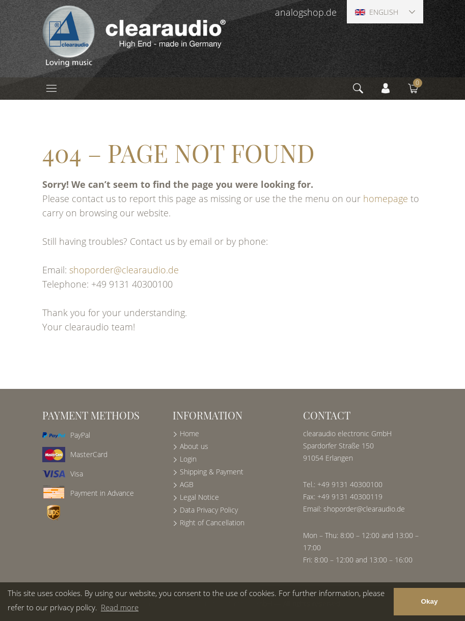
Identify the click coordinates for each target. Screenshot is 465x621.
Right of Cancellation (212, 522)
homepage (385, 198)
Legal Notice (199, 497)
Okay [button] (429, 601)
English (376, 12)
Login (188, 459)
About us (194, 446)
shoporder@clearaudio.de (124, 270)
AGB (187, 484)
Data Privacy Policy (209, 510)
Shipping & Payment (211, 471)
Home (189, 433)
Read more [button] (120, 607)
